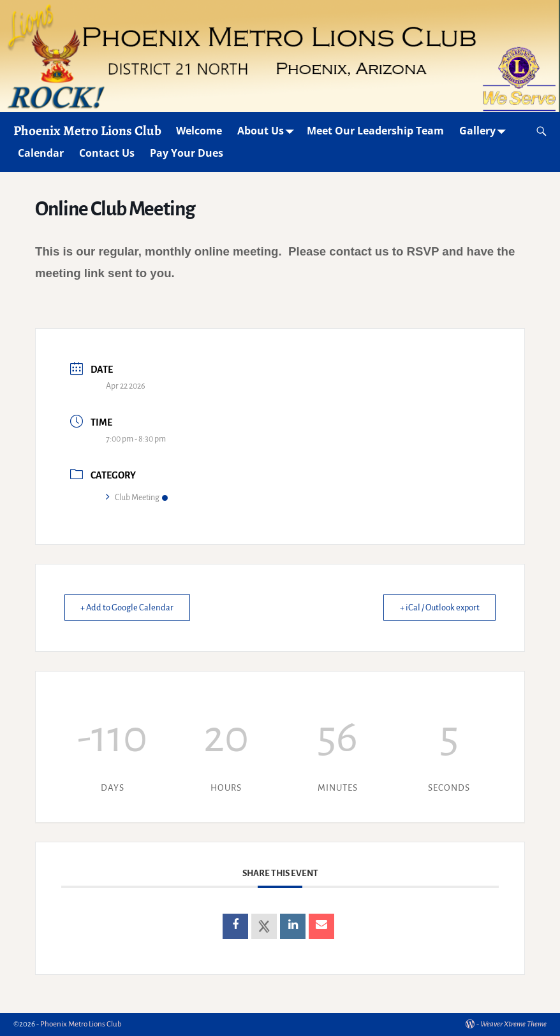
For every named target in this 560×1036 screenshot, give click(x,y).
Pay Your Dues (186, 153)
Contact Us (107, 153)
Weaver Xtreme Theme (513, 1024)
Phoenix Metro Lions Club (87, 130)
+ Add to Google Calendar (130, 607)
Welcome (199, 131)
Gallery (485, 131)
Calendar (41, 153)
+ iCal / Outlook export (436, 607)
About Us (268, 131)
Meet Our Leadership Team (375, 131)
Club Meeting (137, 497)
